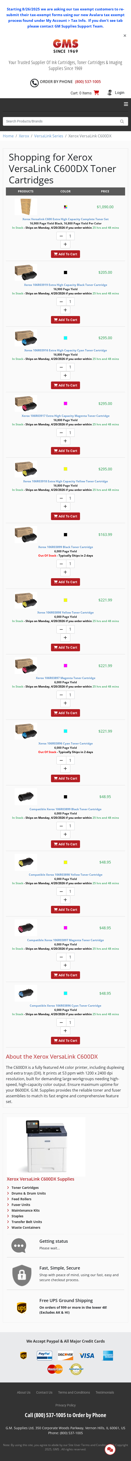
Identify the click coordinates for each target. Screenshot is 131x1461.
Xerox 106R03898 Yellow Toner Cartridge (65, 612)
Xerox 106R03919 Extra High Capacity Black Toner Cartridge (65, 285)
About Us (23, 1392)
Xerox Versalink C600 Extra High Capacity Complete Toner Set (65, 219)
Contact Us (44, 1392)
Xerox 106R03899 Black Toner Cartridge (65, 547)
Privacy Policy (65, 1405)
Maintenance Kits (25, 1210)
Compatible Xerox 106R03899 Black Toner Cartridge (65, 809)
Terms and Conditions (74, 1392)
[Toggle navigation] (126, 104)
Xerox (24, 136)
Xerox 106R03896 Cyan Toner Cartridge (65, 743)
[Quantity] (70, 236)
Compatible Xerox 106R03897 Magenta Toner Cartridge (65, 940)
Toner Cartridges (25, 1187)
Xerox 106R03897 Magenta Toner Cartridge (65, 678)
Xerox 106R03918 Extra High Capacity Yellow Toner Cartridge (65, 481)
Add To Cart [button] (65, 254)
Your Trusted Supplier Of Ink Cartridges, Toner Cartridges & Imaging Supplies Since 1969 (65, 65)
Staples (17, 1216)
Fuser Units (20, 1204)
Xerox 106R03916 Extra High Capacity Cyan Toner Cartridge (65, 350)
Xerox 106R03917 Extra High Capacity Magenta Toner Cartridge (66, 416)
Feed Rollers (21, 1199)
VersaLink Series (48, 136)
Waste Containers (25, 1227)
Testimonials (105, 1392)
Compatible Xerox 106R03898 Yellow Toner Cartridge (65, 875)
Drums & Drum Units (28, 1193)
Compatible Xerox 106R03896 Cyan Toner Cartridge (65, 1006)
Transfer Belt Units (26, 1221)
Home (8, 136)
